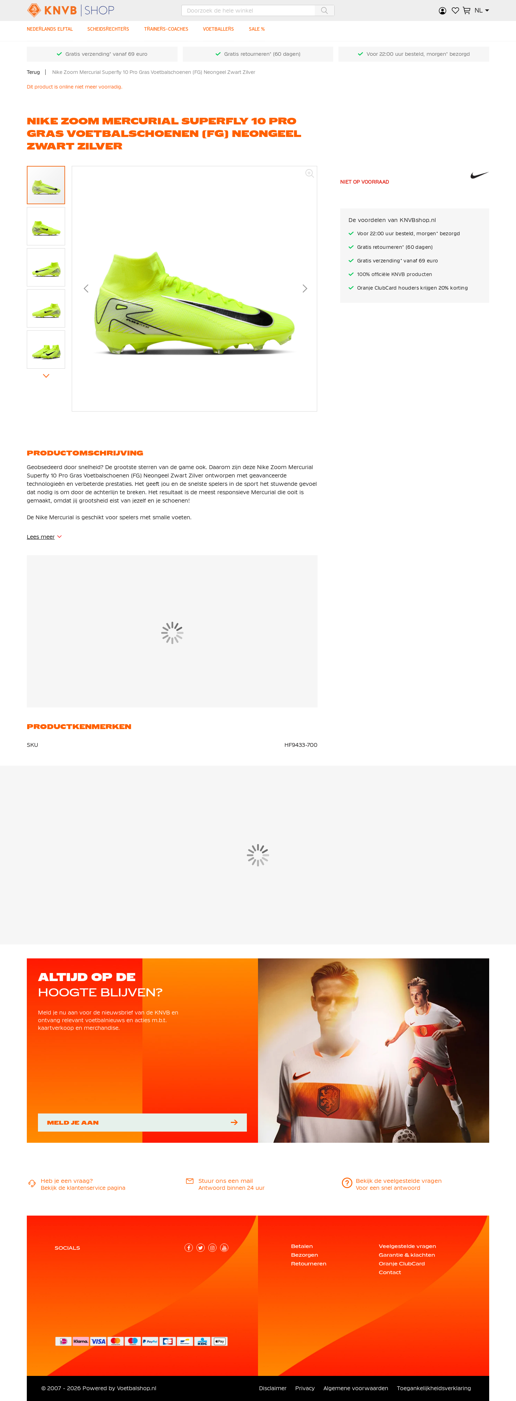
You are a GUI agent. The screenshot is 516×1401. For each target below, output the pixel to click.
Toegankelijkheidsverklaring (434, 1388)
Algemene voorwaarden (355, 1388)
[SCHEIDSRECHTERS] (111, 31)
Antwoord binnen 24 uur (231, 1188)
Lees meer (41, 537)
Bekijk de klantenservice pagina (83, 1188)
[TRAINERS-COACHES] (171, 31)
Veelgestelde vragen (407, 1246)
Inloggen (443, 10)
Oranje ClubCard (402, 1263)
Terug (33, 72)
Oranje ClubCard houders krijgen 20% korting (412, 288)
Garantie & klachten (407, 1255)
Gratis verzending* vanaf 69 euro (106, 54)
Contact (390, 1272)
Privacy (305, 1388)
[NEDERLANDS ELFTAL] (51, 31)
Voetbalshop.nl (136, 1388)
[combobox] (258, 10)
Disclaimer (273, 1388)
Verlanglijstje (455, 10)
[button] (482, 10)
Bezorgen (304, 1255)
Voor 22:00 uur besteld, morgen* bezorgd (418, 54)
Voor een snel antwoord (388, 1188)
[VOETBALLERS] (225, 31)
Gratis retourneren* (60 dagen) (262, 54)
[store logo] (82, 10)
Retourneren (309, 1263)
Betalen (302, 1246)
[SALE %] (265, 31)
